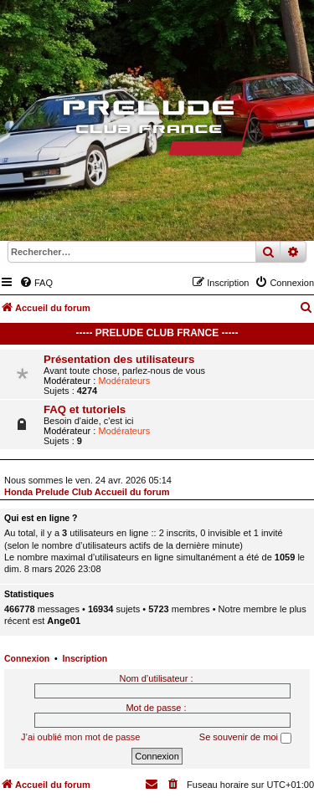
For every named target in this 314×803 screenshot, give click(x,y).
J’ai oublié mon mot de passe (80, 737)
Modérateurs (124, 381)
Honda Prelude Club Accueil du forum (87, 492)
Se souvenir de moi (245, 738)
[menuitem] (36, 283)
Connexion (26, 658)
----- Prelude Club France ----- (157, 333)
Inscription (85, 658)
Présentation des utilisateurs (119, 359)
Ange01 (63, 621)
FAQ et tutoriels (85, 409)
